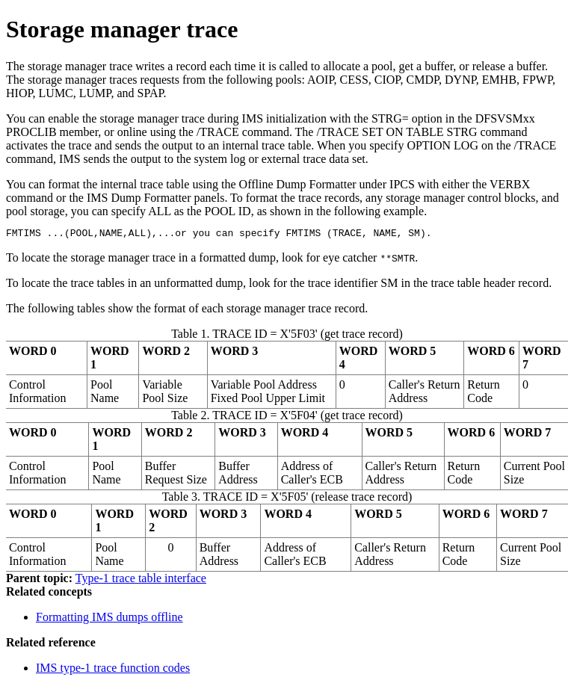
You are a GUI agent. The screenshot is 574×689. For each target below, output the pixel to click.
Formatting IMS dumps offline (109, 619)
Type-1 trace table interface (140, 580)
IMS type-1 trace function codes (113, 670)
